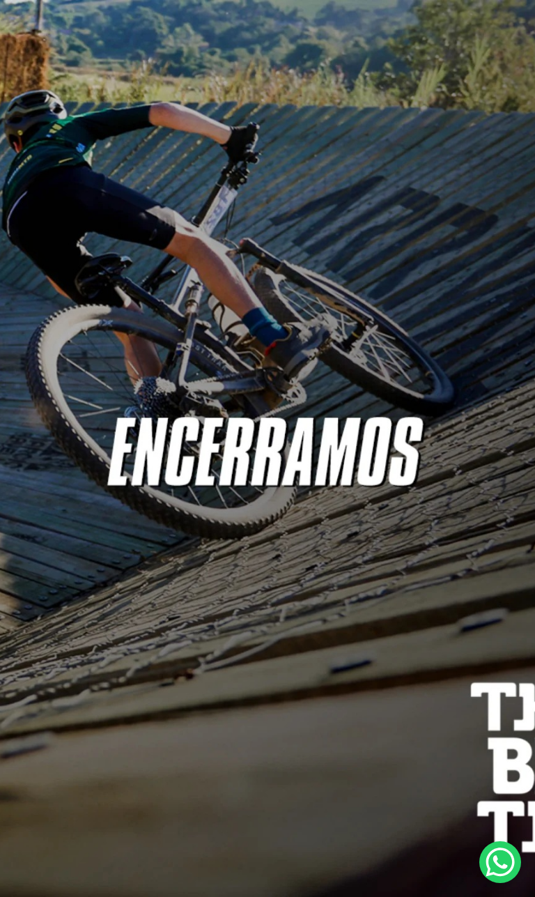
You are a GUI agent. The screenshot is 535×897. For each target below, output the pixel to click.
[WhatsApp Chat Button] (500, 862)
